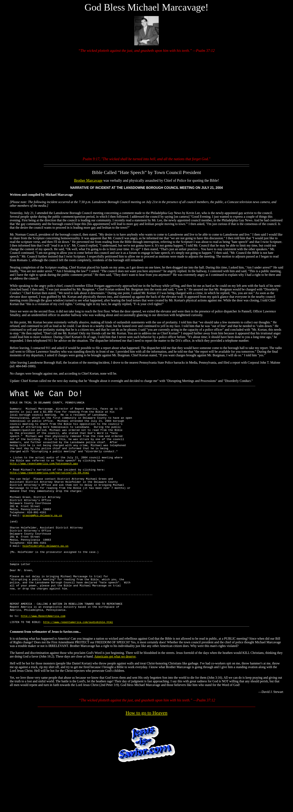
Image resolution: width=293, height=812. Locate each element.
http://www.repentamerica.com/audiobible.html (78, 668)
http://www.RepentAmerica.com (43, 661)
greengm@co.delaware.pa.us (42, 540)
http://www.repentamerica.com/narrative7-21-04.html (49, 489)
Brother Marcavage (88, 180)
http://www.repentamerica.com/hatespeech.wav (44, 478)
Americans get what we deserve (115, 703)
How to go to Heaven (146, 759)
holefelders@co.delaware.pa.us (45, 577)
